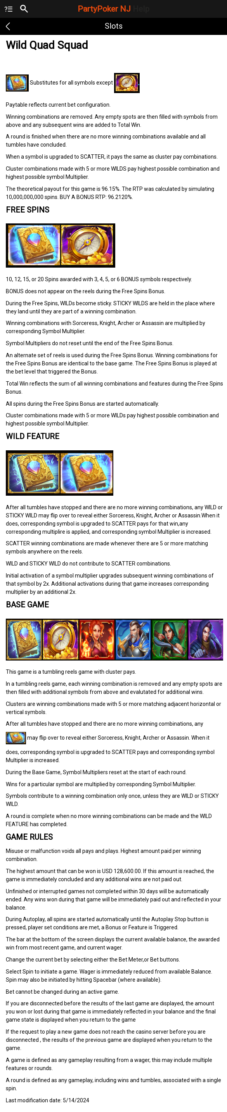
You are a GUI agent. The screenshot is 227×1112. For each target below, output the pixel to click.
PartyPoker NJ (113, 9)
